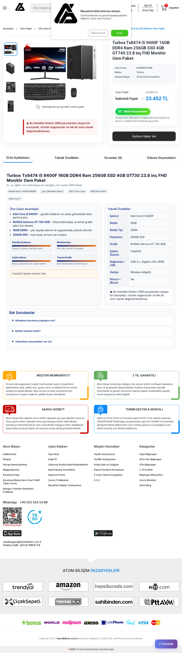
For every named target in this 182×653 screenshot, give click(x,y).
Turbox (140, 72)
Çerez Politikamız (58, 480)
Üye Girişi (53, 454)
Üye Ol (148, 5)
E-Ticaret (79, 649)
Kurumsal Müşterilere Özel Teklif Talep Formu (21, 482)
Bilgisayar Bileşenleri (151, 474)
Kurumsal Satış (11, 474)
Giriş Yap (147, 10)
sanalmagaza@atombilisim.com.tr (22, 541)
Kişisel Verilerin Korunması (109, 469)
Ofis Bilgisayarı (147, 464)
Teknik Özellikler (67, 158)
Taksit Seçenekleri (133, 111)
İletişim (7, 459)
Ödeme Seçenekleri (161, 158)
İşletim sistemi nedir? (28, 330)
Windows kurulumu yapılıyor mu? (35, 320)
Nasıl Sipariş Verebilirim (61, 469)
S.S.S (97, 480)
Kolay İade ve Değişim (106, 464)
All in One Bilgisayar (150, 459)
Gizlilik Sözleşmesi (104, 459)
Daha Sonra (98, 33)
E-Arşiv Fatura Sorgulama (108, 474)
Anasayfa (8, 28)
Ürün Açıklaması (17, 157)
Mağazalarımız (11, 469)
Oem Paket (26, 28)
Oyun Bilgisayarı (148, 454)
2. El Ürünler (146, 469)
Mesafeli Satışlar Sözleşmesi (64, 485)
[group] (60, 72)
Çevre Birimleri (147, 480)
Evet (119, 33)
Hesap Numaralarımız (15, 464)
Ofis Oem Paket (46, 28)
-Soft (71, 649)
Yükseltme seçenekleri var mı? (33, 341)
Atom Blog (145, 485)
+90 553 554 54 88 (34, 502)
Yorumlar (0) (113, 158)
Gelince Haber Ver (144, 136)
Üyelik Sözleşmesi (104, 454)
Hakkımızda (9, 454)
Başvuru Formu (56, 474)
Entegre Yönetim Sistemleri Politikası (18, 490)
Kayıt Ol (52, 459)
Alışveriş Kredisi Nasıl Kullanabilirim (68, 464)
